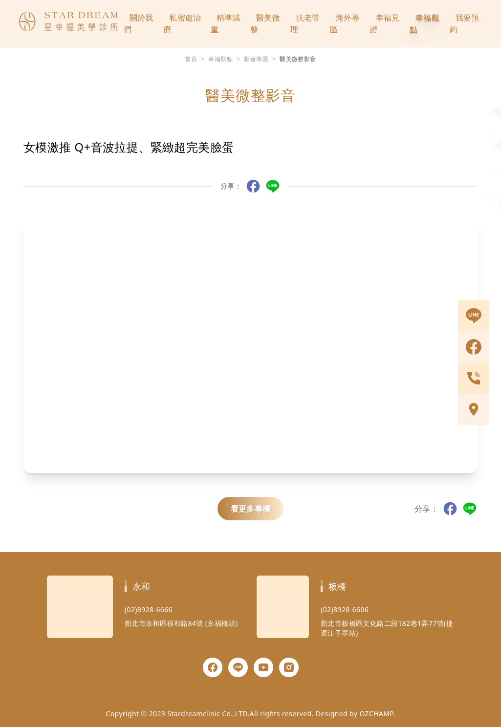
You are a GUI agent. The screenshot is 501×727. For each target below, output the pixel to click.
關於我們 (138, 23)
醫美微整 (265, 23)
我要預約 (464, 23)
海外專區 (345, 23)
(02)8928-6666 (149, 609)
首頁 (191, 59)
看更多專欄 (251, 508)
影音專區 (256, 59)
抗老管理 (305, 23)
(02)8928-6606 (345, 609)
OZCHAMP (376, 713)
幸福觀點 (424, 23)
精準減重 (225, 23)
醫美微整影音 (298, 59)
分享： (230, 186)
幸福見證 (385, 23)
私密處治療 (182, 23)
